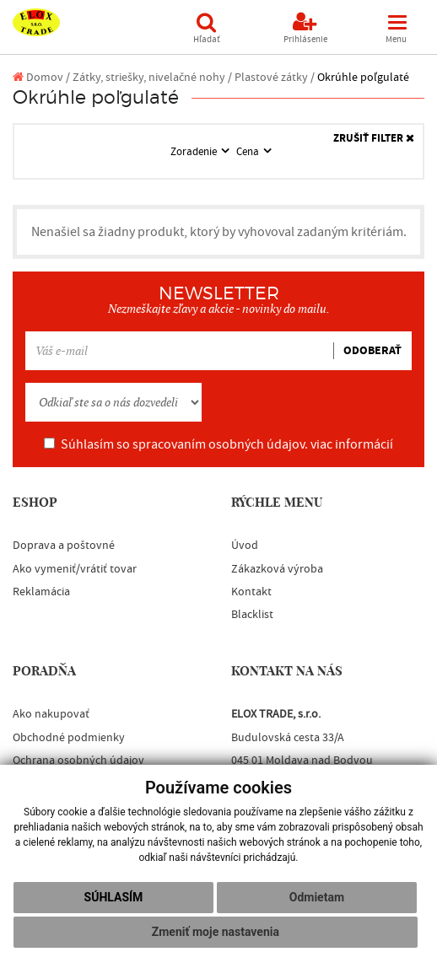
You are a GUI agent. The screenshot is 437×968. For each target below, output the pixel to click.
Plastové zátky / (275, 77)
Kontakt (251, 592)
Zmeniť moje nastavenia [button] (215, 931)
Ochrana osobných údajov (78, 760)
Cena (249, 152)
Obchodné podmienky (69, 737)
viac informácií (351, 444)
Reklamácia (41, 592)
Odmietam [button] (316, 897)
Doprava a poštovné (64, 545)
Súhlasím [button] (113, 897)
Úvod (244, 545)
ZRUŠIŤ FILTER (373, 139)
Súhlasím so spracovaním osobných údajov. (218, 444)
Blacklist (252, 614)
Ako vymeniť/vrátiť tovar (75, 569)
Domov (38, 77)
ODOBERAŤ (372, 350)
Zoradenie (194, 152)
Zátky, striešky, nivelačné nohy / (152, 77)
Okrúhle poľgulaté (363, 77)
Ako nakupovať (51, 714)
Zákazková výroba (277, 569)
